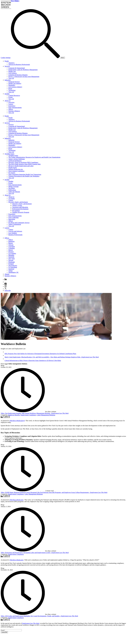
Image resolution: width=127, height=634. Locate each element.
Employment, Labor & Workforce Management (23, 69)
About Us (8, 100)
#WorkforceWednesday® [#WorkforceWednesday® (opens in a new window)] (17, 420)
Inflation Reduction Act (15, 169)
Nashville (11, 257)
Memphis (11, 255)
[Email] (13, 630)
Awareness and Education (20, 207)
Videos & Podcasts (14, 191)
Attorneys (11, 63)
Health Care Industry (14, 83)
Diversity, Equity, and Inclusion (18, 202)
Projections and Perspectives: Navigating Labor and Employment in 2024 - (35, 552)
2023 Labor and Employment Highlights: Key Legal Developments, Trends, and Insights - (39, 616)
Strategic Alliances (14, 111)
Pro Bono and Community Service (18, 222)
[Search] (35, 57)
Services (7, 66)
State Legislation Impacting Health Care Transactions (24, 174)
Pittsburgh (11, 262)
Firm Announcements (15, 107)
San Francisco (12, 265)
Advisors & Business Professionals (19, 64)
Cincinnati (11, 246)
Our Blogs (11, 188)
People (7, 61)
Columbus (11, 248)
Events (10, 97)
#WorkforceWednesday (17, 500)
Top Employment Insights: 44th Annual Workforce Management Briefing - (34, 413)
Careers (10, 104)
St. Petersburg (12, 267)
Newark (10, 260)
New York (11, 258)
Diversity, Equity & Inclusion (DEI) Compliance (23, 162)
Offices (10, 109)
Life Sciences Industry (15, 87)
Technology (12, 90)
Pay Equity (11, 173)
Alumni (7, 274)
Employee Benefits (14, 415)
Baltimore (11, 241)
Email (3, 630)
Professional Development (20, 209)
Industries (8, 80)
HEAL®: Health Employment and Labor (20, 166)
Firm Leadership (13, 217)
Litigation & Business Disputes (18, 75)
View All (11, 78)
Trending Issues (9, 154)
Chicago (10, 245)
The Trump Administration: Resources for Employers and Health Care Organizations (34, 157)
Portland (11, 264)
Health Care (12, 71)
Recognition (16, 210)
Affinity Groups (17, 205)
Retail (10, 88)
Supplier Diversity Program (20, 212)
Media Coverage (13, 186)
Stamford (11, 269)
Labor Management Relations (46, 415)
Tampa (10, 270)
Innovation (11, 219)
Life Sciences (12, 73)
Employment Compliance (28, 415)
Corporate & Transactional (16, 68)
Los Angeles (12, 253)
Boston (10, 243)
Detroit (10, 250)
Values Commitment (14, 224)
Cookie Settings (6, 57)
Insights (7, 94)
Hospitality (11, 85)
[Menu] (62, 58)
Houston (11, 252)
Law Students (12, 233)
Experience (11, 106)
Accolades (11, 198)
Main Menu (14, 1)
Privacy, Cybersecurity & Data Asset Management (23, 76)
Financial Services (14, 82)
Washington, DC (13, 272)
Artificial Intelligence (15, 160)
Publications (12, 190)
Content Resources (14, 95)
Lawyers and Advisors (15, 231)
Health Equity (12, 167)
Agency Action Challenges (16, 159)
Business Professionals (15, 234)
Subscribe (8, 290)
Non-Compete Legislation (16, 171)
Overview (11, 102)
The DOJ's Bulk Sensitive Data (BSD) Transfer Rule (24, 164)
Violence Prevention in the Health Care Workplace (23, 176)
